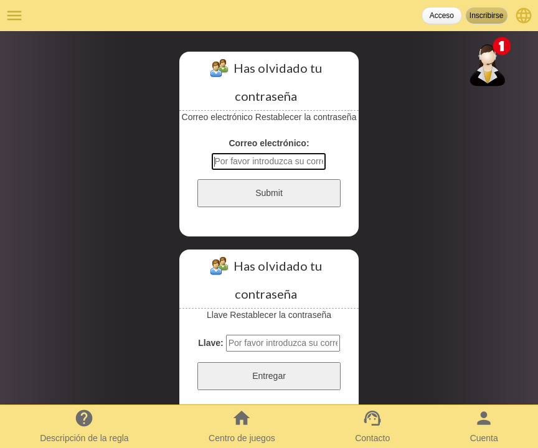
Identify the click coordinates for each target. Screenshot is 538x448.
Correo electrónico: (269, 143)
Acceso (442, 15)
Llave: (210, 343)
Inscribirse (487, 15)
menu (14, 15)
